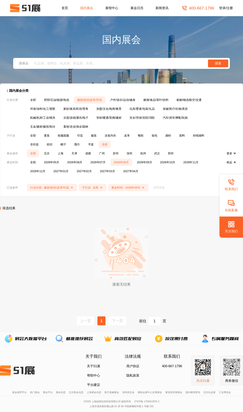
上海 (60, 153)
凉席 (105, 144)
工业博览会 (225, 392)
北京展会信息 (76, 392)
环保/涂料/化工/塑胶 (42, 108)
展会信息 (61, 392)
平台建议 (93, 384)
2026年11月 (190, 162)
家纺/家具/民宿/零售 (75, 108)
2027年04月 (130, 171)
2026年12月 (37, 171)
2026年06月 (74, 162)
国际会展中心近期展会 (150, 392)
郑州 (171, 153)
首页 (65, 8)
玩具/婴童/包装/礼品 (142, 108)
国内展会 (86, 8)
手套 (91, 144)
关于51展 (93, 366)
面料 (182, 135)
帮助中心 (93, 375)
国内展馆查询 (192, 392)
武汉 (157, 153)
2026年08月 (121, 162)
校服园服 (63, 135)
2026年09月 (144, 162)
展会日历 (136, 8)
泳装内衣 (110, 135)
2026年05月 (51, 162)
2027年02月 (84, 171)
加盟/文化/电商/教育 (109, 108)
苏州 (115, 153)
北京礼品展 (209, 392)
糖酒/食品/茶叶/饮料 (155, 99)
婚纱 (168, 135)
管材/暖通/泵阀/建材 (109, 117)
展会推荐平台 (19, 392)
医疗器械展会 (111, 392)
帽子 (63, 144)
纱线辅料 (198, 135)
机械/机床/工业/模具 (42, 117)
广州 (102, 153)
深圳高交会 (128, 392)
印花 (80, 135)
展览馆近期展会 (173, 392)
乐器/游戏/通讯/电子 (75, 117)
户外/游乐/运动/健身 (122, 99)
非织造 (34, 144)
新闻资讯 (162, 8)
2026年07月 (98, 162)
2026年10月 (167, 162)
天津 (74, 153)
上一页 (85, 321)
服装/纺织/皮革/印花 (89, 99)
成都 (88, 153)
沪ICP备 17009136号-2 (146, 401)
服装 (94, 135)
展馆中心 (111, 8)
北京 (47, 153)
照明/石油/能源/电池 (56, 99)
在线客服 (231, 206)
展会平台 (48, 392)
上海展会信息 (94, 392)
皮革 (127, 135)
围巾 (77, 144)
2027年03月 (107, 171)
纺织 (49, 144)
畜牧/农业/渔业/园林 (75, 126)
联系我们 (231, 184)
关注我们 (231, 227)
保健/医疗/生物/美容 (175, 108)
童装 (47, 135)
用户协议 (132, 366)
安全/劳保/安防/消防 (142, 117)
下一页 (117, 321)
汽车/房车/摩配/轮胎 (175, 117)
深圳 (129, 153)
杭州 (143, 153)
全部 (33, 99)
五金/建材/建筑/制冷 (42, 126)
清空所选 (159, 187)
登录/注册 (226, 8)
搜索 (218, 63)
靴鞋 (141, 135)
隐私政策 (132, 375)
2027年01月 (61, 171)
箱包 (154, 135)
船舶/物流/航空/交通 (189, 99)
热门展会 (35, 392)
